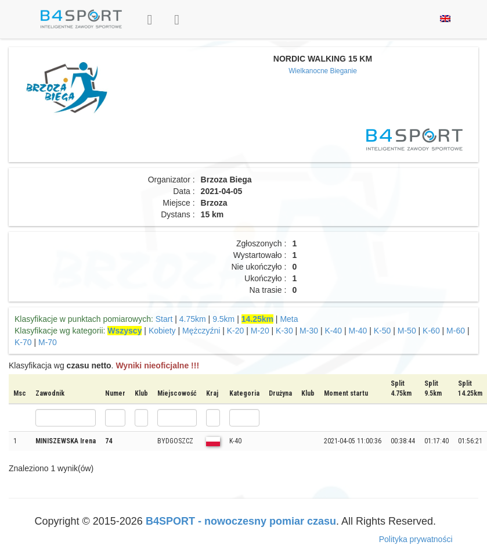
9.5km (223, 319)
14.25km (257, 319)
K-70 (23, 342)
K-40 (333, 330)
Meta (289, 319)
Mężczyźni (201, 330)
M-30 (309, 330)
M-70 (47, 342)
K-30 (284, 330)
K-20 (235, 330)
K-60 (431, 330)
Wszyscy (124, 330)
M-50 (407, 330)
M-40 (357, 330)
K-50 (382, 330)
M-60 (455, 330)
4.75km (192, 319)
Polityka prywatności (416, 539)
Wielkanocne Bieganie (322, 71)
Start (164, 319)
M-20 (260, 330)
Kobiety (162, 330)
